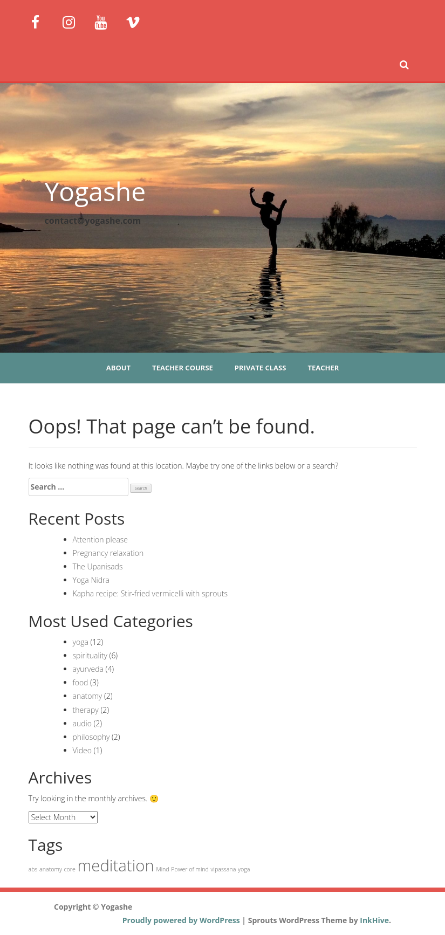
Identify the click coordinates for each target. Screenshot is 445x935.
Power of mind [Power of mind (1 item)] (190, 869)
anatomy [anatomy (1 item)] (50, 869)
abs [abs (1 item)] (33, 869)
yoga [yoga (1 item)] (244, 869)
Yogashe (95, 191)
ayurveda (88, 669)
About (118, 368)
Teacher (323, 368)
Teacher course (182, 368)
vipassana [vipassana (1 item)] (223, 869)
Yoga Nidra (91, 580)
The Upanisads (98, 566)
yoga (80, 642)
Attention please (100, 539)
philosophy (91, 737)
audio (82, 723)
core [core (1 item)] (69, 869)
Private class (260, 368)
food (80, 682)
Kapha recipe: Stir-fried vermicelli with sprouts (150, 593)
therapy (86, 710)
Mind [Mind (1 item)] (162, 869)
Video (82, 750)
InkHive (374, 920)
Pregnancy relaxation (108, 553)
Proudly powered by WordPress (181, 920)
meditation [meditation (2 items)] (115, 865)
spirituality (90, 655)
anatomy (87, 696)
